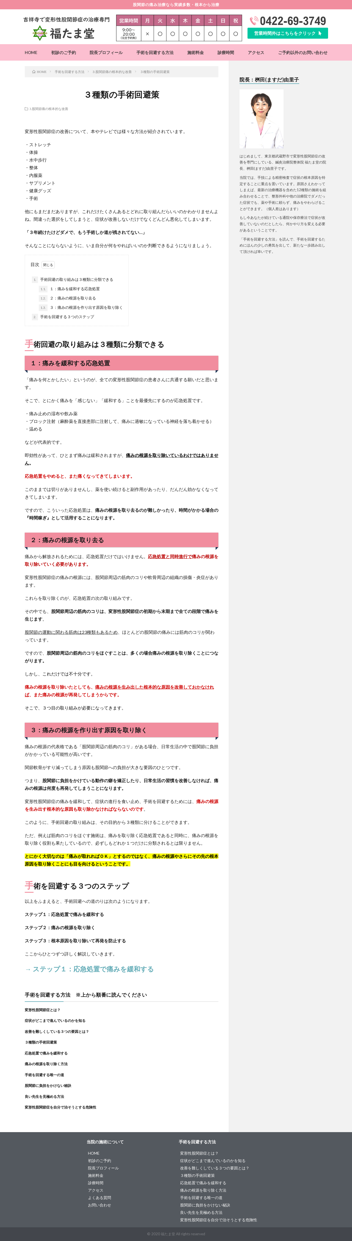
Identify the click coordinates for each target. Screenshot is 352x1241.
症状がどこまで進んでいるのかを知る (55, 1020)
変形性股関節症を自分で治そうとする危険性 (60, 1107)
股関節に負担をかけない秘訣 (48, 1085)
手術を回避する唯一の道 (44, 1075)
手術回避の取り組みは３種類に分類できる (72, 279)
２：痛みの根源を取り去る (67, 298)
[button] (288, 33)
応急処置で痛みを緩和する (46, 1053)
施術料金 (195, 52)
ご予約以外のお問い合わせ (303, 52)
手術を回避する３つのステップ (63, 317)
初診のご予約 (63, 52)
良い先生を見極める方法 (44, 1096)
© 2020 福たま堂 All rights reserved (176, 1234)
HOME (31, 52)
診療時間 (226, 52)
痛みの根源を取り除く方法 (46, 1064)
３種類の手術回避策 (41, 1042)
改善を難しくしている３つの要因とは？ (57, 1031)
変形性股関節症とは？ (43, 1010)
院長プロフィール (106, 52)
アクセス (256, 52)
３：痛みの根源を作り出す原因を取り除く (81, 307)
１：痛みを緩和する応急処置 (69, 289)
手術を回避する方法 (155, 52)
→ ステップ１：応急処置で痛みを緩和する (89, 969)
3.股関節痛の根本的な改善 (48, 108)
